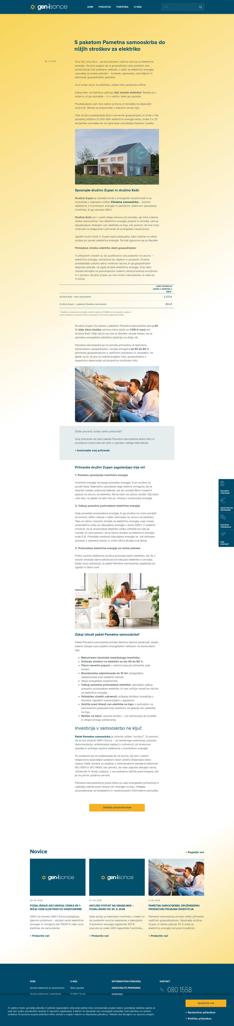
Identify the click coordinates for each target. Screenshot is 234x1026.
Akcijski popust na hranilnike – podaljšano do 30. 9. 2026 (111, 907)
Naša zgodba (77, 988)
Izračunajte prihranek (126, 988)
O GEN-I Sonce (78, 994)
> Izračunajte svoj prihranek (92, 450)
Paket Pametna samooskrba (92, 736)
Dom (32, 981)
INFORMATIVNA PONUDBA (126, 981)
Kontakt (165, 981)
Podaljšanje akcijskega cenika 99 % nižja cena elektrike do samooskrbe (56, 907)
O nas (73, 981)
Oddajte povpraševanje (117, 807)
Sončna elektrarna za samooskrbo (47, 988)
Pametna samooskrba (124, 202)
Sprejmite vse (206, 1003)
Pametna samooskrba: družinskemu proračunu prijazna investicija (174, 907)
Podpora (117, 994)
